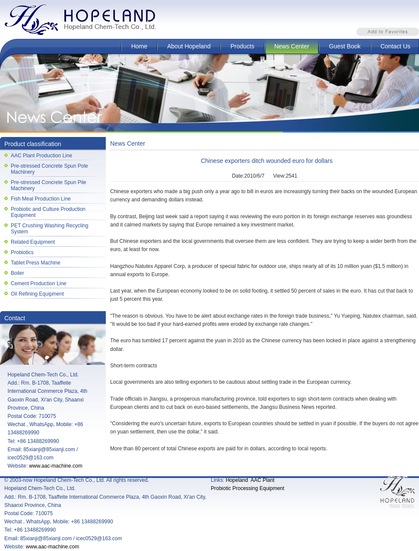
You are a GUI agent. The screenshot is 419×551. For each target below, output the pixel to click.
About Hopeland (188, 46)
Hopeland (237, 480)
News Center (291, 46)
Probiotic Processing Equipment (247, 488)
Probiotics (22, 252)
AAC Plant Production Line (41, 156)
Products (242, 46)
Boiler (17, 273)
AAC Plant (262, 480)
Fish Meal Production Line (41, 199)
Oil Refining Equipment (37, 294)
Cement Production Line (39, 283)
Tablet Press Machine (35, 263)
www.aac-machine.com (55, 466)
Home (139, 46)
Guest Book (345, 46)
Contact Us (395, 46)
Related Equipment (33, 242)
